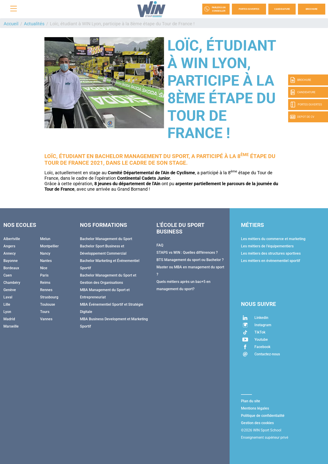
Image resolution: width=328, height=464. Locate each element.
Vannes (46, 319)
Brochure (312, 9)
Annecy (9, 253)
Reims (45, 282)
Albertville (11, 239)
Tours (44, 312)
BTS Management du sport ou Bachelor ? (190, 260)
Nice (43, 268)
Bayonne (10, 261)
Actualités (34, 23)
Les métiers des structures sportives (271, 253)
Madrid (9, 319)
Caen (7, 275)
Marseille (11, 326)
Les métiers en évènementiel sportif (270, 261)
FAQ (159, 245)
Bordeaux (11, 268)
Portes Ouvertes (249, 9)
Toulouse (47, 304)
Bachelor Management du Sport (142, 156)
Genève (9, 290)
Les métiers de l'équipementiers (267, 246)
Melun (45, 239)
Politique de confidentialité (262, 415)
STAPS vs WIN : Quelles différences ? (187, 252)
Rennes (46, 290)
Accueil (11, 23)
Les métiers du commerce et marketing (273, 239)
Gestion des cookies (257, 423)
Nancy (45, 253)
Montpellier (49, 246)
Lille (6, 304)
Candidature (282, 9)
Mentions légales (255, 408)
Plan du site (250, 401)
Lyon (7, 312)
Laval (7, 297)
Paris (44, 275)
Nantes (46, 261)
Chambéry (11, 282)
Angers (9, 246)
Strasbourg (49, 297)
